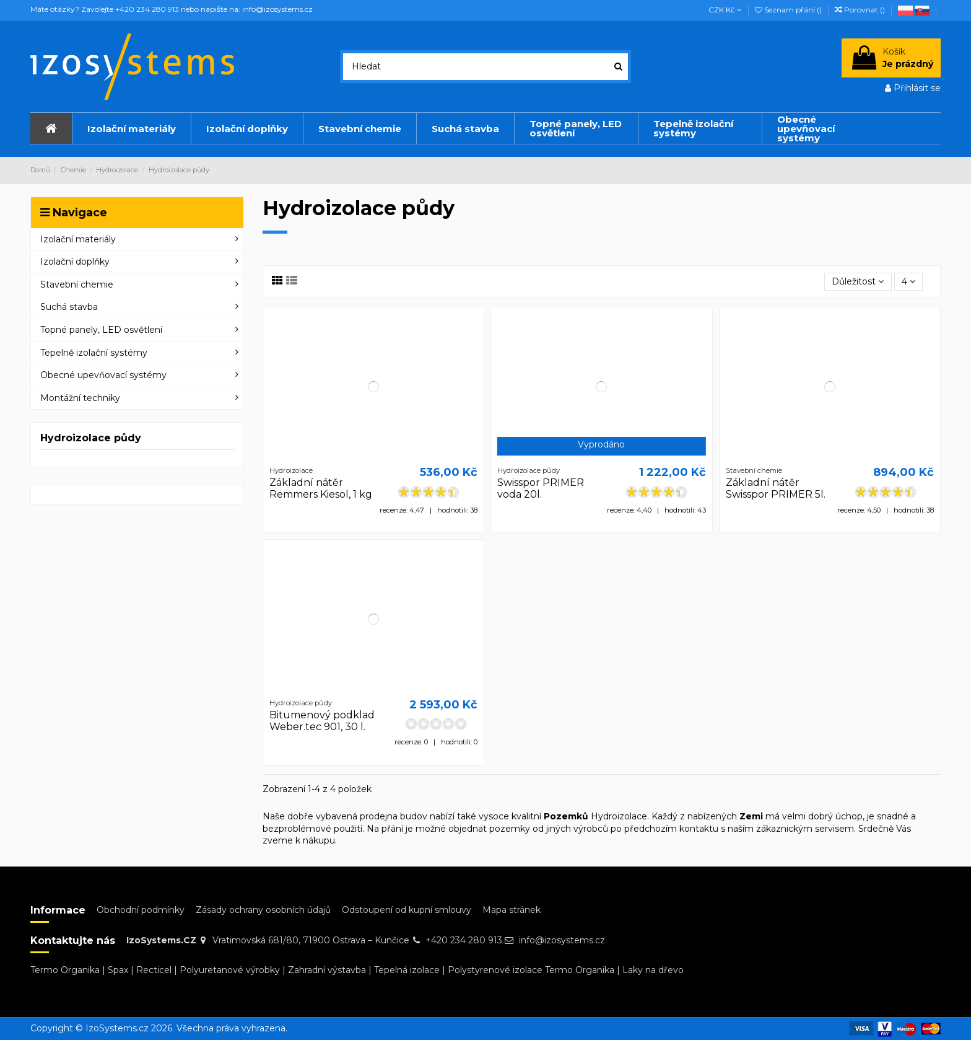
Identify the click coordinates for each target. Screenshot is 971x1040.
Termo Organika (65, 970)
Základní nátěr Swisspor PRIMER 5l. (775, 488)
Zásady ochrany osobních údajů (263, 909)
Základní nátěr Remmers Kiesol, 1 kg (320, 488)
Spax (118, 970)
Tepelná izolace (407, 970)
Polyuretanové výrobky (230, 970)
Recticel (154, 970)
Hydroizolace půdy (90, 438)
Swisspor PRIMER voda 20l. (540, 488)
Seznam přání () (789, 9)
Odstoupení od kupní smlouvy (406, 909)
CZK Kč (725, 9)
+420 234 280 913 (463, 940)
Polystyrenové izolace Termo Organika (531, 970)
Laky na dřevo (653, 970)
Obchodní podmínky (141, 909)
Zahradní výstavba (327, 970)
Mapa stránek (511, 909)
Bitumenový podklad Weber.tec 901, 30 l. (322, 721)
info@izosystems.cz (562, 940)
